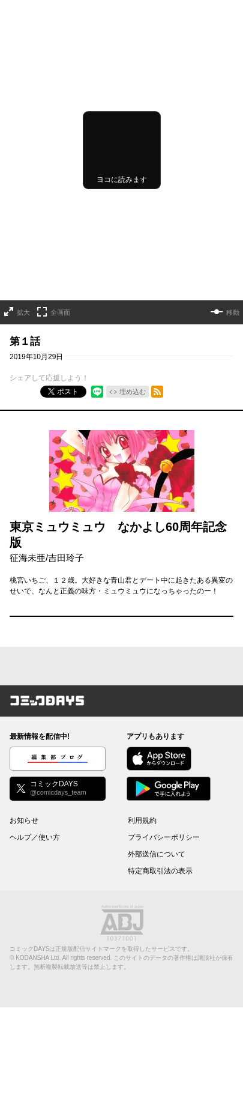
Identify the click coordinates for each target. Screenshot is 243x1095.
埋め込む (132, 391)
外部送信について (156, 854)
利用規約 (142, 820)
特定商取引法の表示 (160, 871)
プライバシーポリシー (164, 837)
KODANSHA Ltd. (38, 957)
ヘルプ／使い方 (35, 837)
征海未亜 (28, 558)
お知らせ (24, 820)
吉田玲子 (66, 558)
